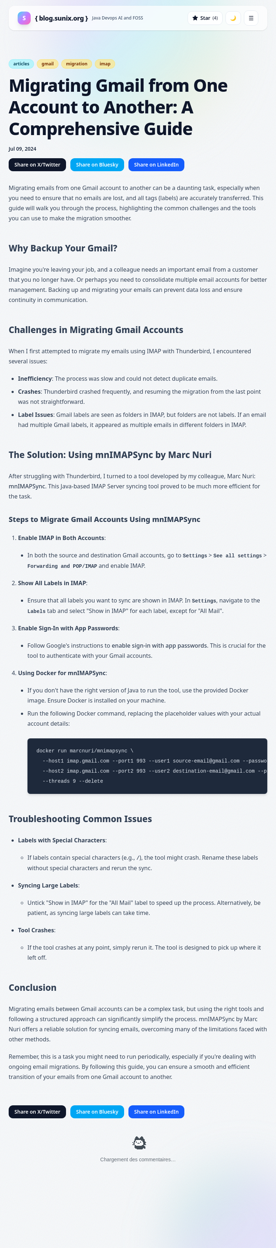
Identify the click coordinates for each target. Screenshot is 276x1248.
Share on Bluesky (97, 164)
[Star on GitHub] (205, 18)
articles (21, 64)
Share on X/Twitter (37, 164)
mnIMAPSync (27, 486)
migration (76, 64)
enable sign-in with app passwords (159, 645)
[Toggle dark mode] (233, 18)
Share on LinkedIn (156, 164)
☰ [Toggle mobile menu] (251, 18)
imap (105, 64)
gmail (47, 64)
